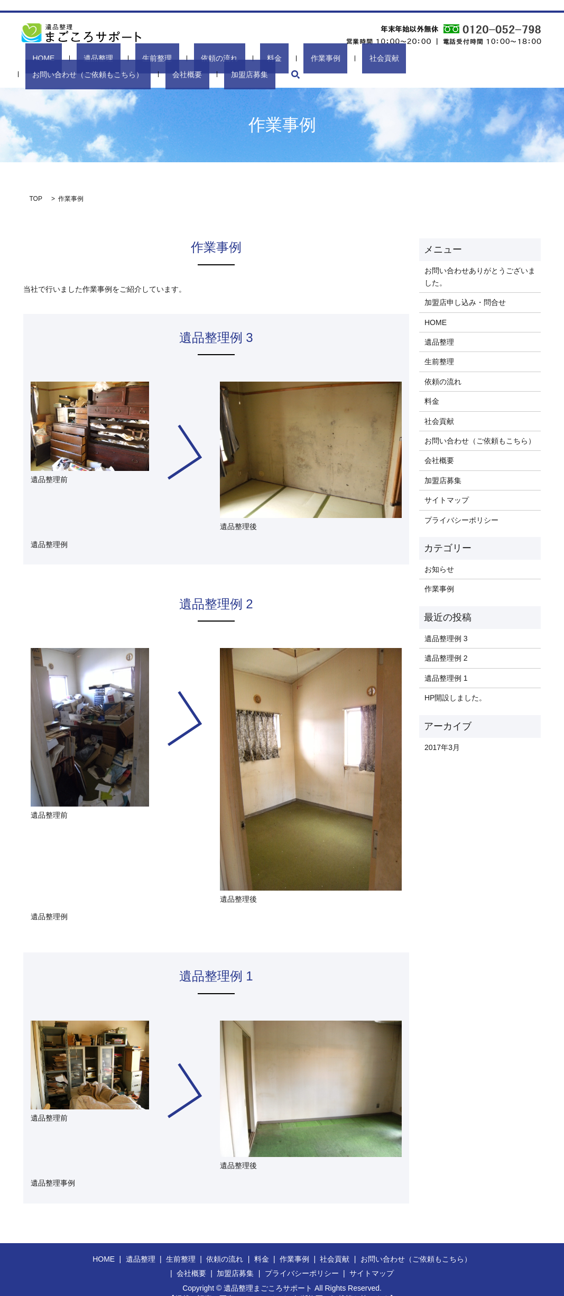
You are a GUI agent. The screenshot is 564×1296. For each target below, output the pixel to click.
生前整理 (122, 57)
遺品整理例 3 (446, 621)
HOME (41, 57)
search (528, 57)
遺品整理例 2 (446, 641)
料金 (207, 57)
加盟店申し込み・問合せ (465, 285)
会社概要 (445, 57)
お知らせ (439, 552)
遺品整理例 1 (446, 660)
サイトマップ (446, 482)
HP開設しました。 (455, 680)
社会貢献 (285, 57)
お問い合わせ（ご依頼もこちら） (365, 57)
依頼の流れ (168, 57)
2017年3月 (442, 730)
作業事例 (242, 57)
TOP (36, 181)
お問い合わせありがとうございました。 (479, 259)
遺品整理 (80, 57)
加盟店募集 (491, 57)
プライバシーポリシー (461, 502)
